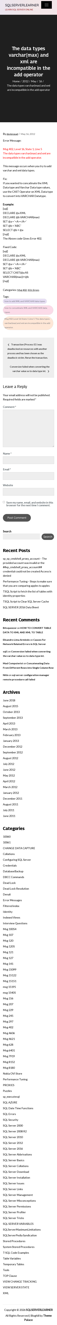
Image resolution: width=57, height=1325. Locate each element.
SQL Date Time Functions (18, 1108)
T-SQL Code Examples (16, 1252)
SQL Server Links (13, 1189)
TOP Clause (10, 1275)
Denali (7, 894)
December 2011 (12, 798)
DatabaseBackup (13, 871)
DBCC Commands (13, 877)
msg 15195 (9, 986)
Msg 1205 (9, 946)
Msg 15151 (9, 981)
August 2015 (10, 706)
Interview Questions (15, 923)
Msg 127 (8, 958)
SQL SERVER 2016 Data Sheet (21, 607)
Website (8, 485)
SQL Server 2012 (13, 1142)
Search (7, 531)
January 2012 (11, 792)
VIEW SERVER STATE (16, 1287)
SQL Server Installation (16, 1177)
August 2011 (10, 804)
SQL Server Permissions (17, 1206)
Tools (6, 1270)
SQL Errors (33, 289)
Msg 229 (8, 1010)
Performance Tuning (15, 1079)
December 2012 (12, 746)
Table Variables (12, 1258)
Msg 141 (8, 963)
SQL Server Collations (16, 1166)
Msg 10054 (9, 929)
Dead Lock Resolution (16, 888)
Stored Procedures (14, 1241)
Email (7, 469)
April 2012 (9, 781)
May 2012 (9, 775)
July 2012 (8, 764)
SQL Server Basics (13, 1160)
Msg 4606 (9, 1033)
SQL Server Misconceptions (19, 1200)
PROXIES (8, 1085)
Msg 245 (8, 1015)
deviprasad (12, 133)
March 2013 (10, 729)
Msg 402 (22, 289)
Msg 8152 (9, 1062)
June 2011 (9, 816)
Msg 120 (8, 940)
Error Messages (12, 900)
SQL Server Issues (13, 1183)
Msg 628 (8, 1044)
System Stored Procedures (19, 1247)
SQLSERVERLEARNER (22, 5)
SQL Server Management (18, 1194)
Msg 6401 (9, 1050)
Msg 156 (8, 998)
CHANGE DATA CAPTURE (19, 848)
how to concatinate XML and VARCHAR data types (26, 310)
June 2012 (9, 769)
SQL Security (10, 1119)
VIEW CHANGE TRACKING (20, 1281)
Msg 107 (8, 934)
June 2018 (9, 700)
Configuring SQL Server (17, 859)
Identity (7, 911)
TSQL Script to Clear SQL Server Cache (26, 601)
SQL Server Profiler (14, 1212)
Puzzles (7, 1090)
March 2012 (10, 787)
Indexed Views (11, 917)
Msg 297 (8, 1021)
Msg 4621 (9, 1038)
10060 (6, 836)
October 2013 (11, 712)
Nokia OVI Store (12, 1073)
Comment (9, 406)
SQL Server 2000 (13, 1125)
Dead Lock (9, 882)
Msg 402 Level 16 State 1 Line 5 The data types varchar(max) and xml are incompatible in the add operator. (27, 323)
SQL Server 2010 (13, 1137)
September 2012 (13, 752)
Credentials (10, 865)
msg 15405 (9, 992)
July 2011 (8, 810)
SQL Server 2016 (13, 1148)
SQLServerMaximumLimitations (22, 1229)
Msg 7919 (9, 1056)
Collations (9, 854)
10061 (6, 842)
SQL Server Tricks (13, 1218)
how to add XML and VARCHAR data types (25, 301)
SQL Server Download (16, 1171)
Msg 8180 (9, 1067)
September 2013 (13, 717)
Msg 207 (8, 1004)
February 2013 (11, 735)
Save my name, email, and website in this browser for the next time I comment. (29, 504)
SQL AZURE (10, 1102)
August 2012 (10, 758)
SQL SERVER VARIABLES (18, 1223)
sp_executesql (11, 1096)
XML (6, 1293)
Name (7, 453)
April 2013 (9, 723)
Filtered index (11, 906)
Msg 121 (8, 952)
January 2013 (11, 740)
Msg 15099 (9, 969)
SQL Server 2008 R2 (15, 1131)
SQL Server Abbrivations (17, 1154)
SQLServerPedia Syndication (20, 1235)
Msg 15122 (9, 975)
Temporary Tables (13, 1264)
